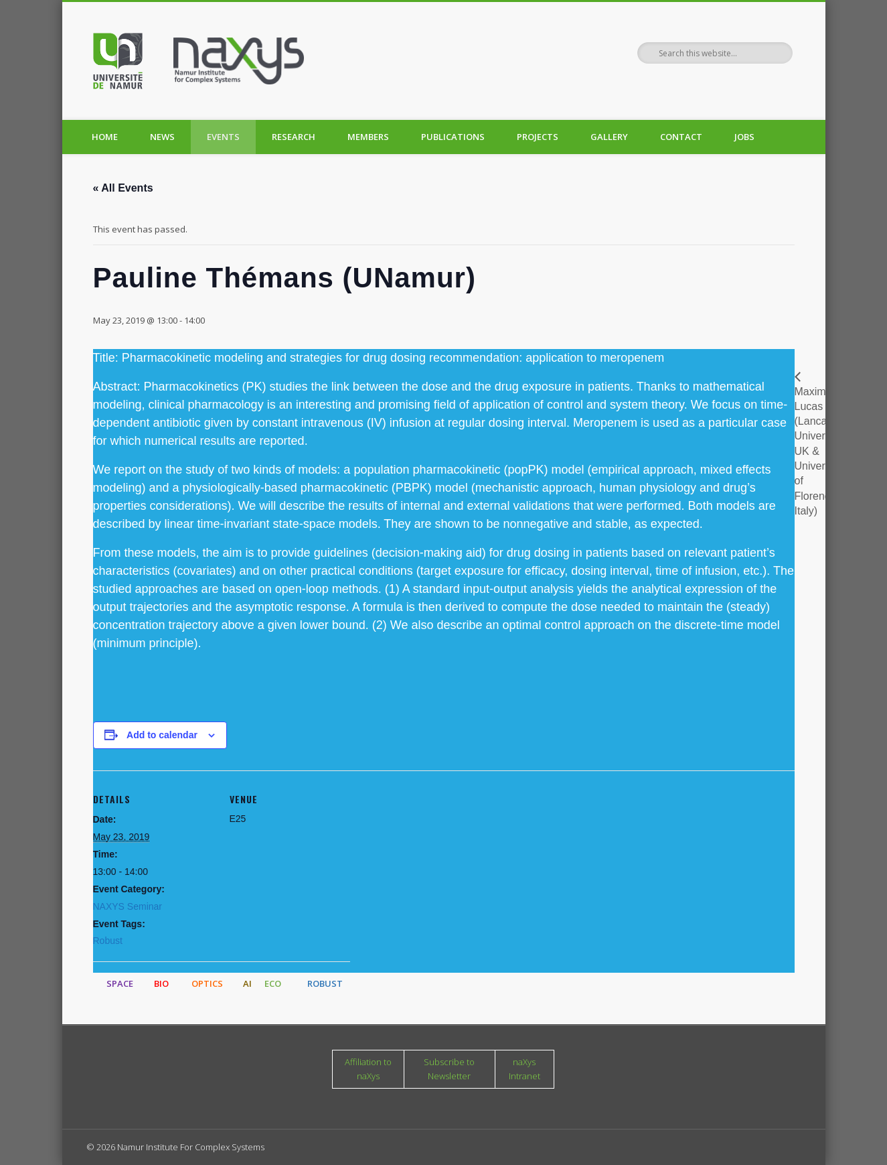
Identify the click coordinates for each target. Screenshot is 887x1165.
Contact (681, 137)
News (162, 137)
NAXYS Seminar (127, 906)
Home (105, 137)
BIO (161, 983)
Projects (537, 137)
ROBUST (325, 983)
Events (223, 137)
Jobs (744, 137)
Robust (108, 940)
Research (293, 137)
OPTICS (207, 983)
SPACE (119, 983)
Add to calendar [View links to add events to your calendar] (162, 735)
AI (247, 983)
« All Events (123, 188)
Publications (453, 137)
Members (368, 137)
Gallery (609, 137)
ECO (272, 983)
